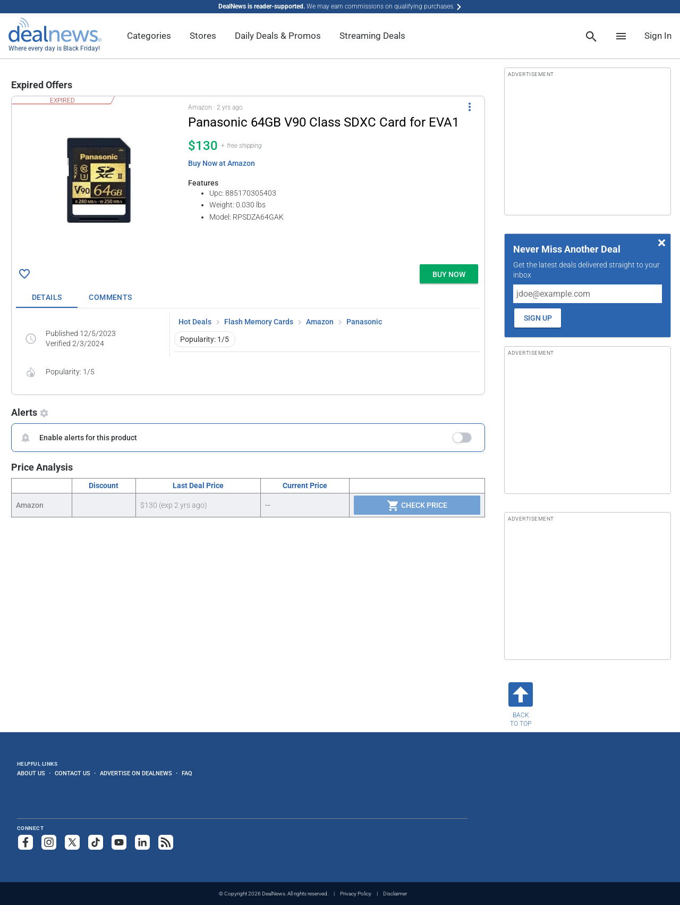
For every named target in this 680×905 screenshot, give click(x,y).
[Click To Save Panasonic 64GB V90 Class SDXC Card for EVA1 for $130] (24, 273)
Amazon (320, 321)
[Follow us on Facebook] (25, 842)
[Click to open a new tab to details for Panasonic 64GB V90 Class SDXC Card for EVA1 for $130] (100, 180)
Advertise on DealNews (136, 773)
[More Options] (469, 106)
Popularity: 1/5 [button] (204, 339)
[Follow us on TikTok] (95, 842)
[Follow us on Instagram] (48, 842)
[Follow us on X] (72, 842)
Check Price (417, 505)
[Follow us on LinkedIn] (142, 842)
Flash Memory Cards (258, 321)
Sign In (658, 35)
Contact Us (72, 773)
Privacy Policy (355, 893)
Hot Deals (194, 321)
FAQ (187, 773)
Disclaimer (395, 893)
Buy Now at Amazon (221, 163)
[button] (248, 178)
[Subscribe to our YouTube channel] (119, 842)
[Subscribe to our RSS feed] (165, 842)
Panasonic (364, 321)
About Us (31, 773)
